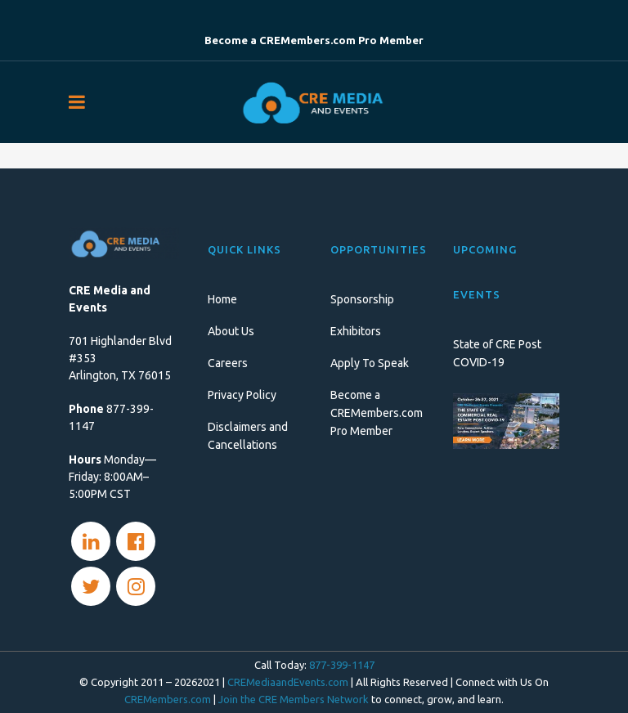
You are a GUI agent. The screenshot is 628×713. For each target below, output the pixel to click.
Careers (228, 363)
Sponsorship (362, 299)
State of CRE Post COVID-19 (497, 353)
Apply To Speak (369, 363)
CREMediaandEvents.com (287, 682)
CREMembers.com (167, 699)
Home (222, 299)
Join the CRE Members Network (293, 699)
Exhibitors (355, 331)
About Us (231, 331)
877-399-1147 (342, 664)
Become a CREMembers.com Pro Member (376, 412)
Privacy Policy (242, 394)
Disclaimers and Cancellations (248, 435)
